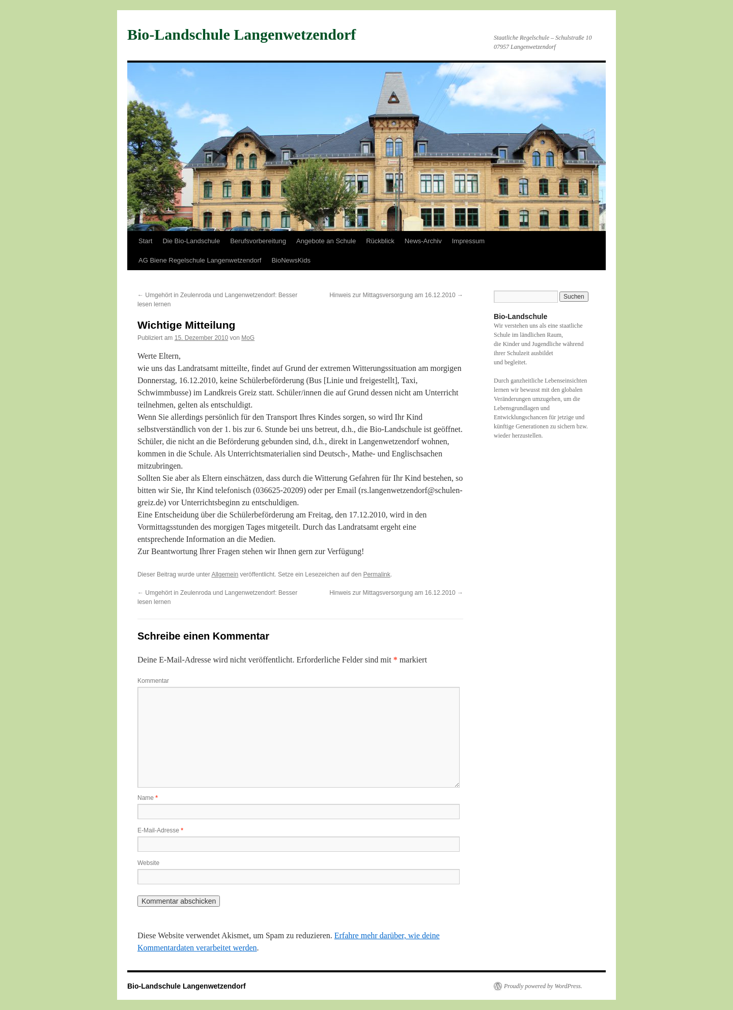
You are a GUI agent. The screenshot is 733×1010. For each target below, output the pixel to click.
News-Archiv (423, 241)
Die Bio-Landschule (191, 241)
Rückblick (380, 241)
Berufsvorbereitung (258, 241)
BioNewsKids (291, 260)
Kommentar (153, 680)
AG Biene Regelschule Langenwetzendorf (199, 260)
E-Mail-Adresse (160, 830)
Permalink (376, 574)
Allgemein (224, 574)
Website (148, 863)
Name (147, 797)
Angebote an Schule (326, 241)
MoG (248, 337)
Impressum (468, 241)
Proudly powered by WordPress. (543, 986)
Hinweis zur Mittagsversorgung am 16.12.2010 (396, 295)
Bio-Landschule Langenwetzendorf (241, 34)
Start (145, 241)
